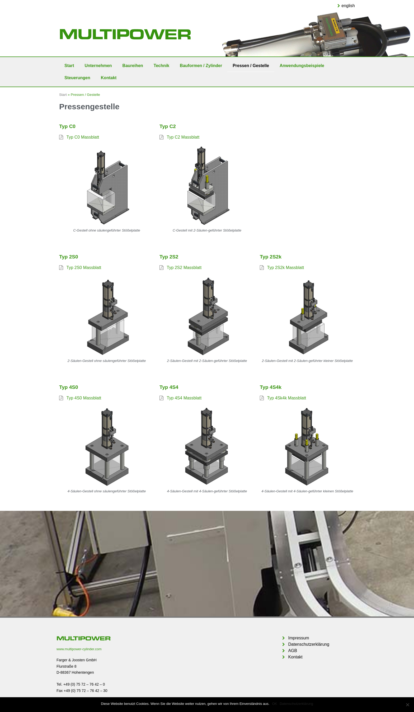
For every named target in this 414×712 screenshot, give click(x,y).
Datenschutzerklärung (296, 704)
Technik (161, 65)
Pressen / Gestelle (251, 65)
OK (274, 704)
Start (69, 65)
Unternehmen (98, 65)
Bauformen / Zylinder (201, 65)
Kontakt (109, 78)
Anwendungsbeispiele (302, 65)
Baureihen (133, 65)
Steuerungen (77, 78)
